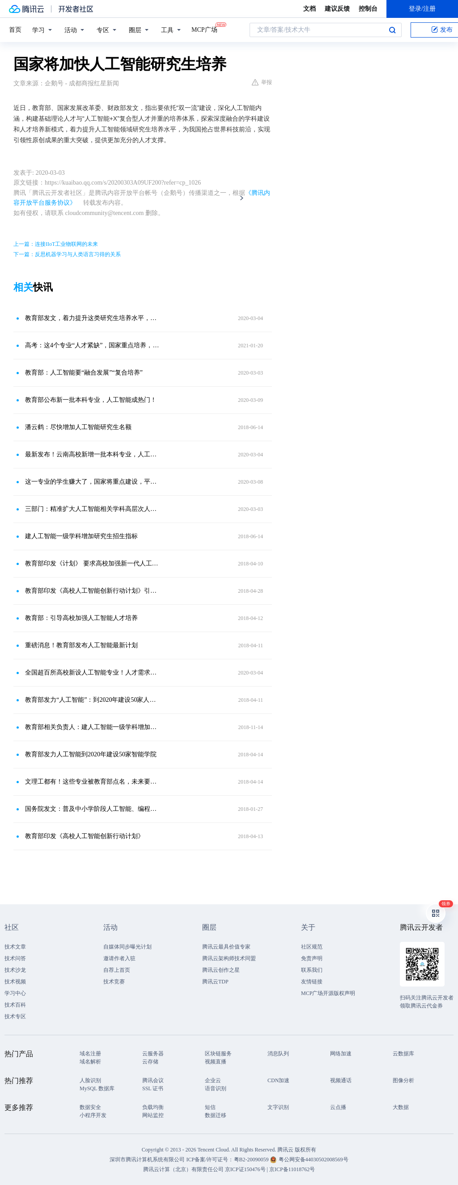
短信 (210, 1107)
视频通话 (341, 1080)
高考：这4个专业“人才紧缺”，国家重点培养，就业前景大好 (92, 345)
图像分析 (403, 1080)
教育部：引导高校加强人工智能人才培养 (81, 618)
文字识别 (278, 1107)
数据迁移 (215, 1115)
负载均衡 (153, 1107)
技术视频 (15, 981)
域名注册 (90, 1053)
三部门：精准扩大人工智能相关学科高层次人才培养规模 (92, 509)
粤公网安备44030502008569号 (313, 1159)
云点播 (338, 1107)
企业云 (213, 1080)
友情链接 (311, 981)
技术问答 (15, 958)
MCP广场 (204, 29)
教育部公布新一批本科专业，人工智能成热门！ (91, 399)
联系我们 (311, 970)
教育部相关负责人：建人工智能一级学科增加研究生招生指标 (92, 727)
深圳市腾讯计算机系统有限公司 (147, 1159)
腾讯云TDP (215, 981)
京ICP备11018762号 (292, 1169)
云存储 (150, 1061)
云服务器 (153, 1053)
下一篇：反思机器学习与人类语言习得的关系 (67, 254)
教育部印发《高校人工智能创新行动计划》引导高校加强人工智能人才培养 (92, 590)
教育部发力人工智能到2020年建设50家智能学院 (91, 754)
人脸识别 (90, 1080)
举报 (262, 82)
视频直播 (215, 1061)
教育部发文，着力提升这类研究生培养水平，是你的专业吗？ (92, 318)
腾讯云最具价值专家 (226, 947)
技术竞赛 (114, 981)
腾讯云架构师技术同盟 (229, 958)
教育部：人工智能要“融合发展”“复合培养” (84, 372)
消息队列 (278, 1053)
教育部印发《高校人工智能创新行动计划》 (84, 836)
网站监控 (153, 1115)
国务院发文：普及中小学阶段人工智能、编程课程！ (92, 808)
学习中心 (15, 993)
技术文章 (15, 947)
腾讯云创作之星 (221, 970)
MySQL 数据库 (97, 1088)
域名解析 (90, 1061)
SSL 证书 (152, 1088)
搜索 (392, 30)
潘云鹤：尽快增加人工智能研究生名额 (78, 427)
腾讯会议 (153, 1080)
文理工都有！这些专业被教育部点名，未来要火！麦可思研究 (92, 781)
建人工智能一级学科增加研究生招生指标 (81, 536)
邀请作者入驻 (119, 958)
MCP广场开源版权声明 (328, 993)
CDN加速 (278, 1080)
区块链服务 (218, 1053)
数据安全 (90, 1107)
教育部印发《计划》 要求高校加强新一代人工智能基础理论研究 (92, 563)
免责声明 (311, 958)
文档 (309, 8)
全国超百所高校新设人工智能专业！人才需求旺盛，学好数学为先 (92, 672)
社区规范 (311, 947)
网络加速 (341, 1053)
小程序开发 (93, 1115)
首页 (15, 29)
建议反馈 (337, 8)
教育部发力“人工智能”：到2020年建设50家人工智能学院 (92, 699)
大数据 (401, 1107)
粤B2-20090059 (252, 1159)
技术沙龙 (15, 970)
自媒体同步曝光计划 (127, 947)
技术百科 (15, 1005)
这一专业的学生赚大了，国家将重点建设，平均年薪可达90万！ (92, 481)
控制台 (368, 8)
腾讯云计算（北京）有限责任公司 (183, 1169)
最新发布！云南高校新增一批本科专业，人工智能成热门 (92, 454)
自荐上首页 (116, 970)
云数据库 (403, 1053)
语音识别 (215, 1088)
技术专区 (15, 1016)
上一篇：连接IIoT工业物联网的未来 (55, 244)
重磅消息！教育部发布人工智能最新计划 (81, 645)
